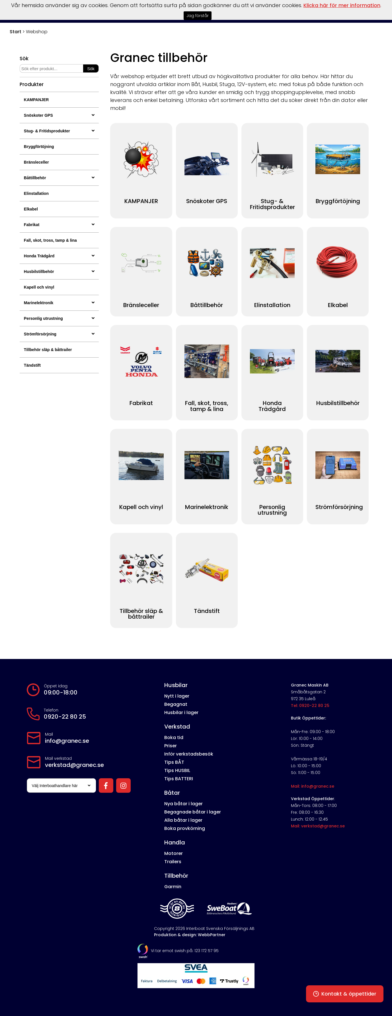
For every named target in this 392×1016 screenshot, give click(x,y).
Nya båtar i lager (183, 803)
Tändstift (32, 365)
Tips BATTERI (178, 778)
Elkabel (31, 209)
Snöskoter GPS (59, 115)
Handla (174, 842)
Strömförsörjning (59, 334)
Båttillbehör (59, 177)
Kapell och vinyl (39, 287)
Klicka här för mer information (341, 5)
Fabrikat (59, 224)
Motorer (173, 853)
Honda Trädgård (59, 256)
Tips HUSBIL (177, 770)
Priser (170, 745)
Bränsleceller (36, 162)
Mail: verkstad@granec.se (318, 826)
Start (15, 31)
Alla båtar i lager (183, 820)
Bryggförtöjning (39, 146)
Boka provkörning (184, 828)
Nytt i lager (176, 696)
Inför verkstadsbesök (188, 754)
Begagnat (175, 704)
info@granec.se (67, 741)
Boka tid (173, 737)
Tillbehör (176, 875)
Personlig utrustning (59, 318)
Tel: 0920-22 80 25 (310, 705)
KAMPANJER (36, 99)
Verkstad (177, 726)
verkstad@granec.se (74, 765)
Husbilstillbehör (59, 271)
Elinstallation (36, 193)
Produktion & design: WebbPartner (189, 935)
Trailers (172, 861)
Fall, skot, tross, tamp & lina (50, 240)
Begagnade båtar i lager (192, 812)
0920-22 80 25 (65, 716)
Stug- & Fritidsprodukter (59, 131)
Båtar (172, 792)
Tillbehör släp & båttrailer (48, 349)
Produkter (32, 84)
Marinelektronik (59, 302)
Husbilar (176, 685)
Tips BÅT (174, 762)
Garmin (172, 886)
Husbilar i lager (181, 712)
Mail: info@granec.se (312, 786)
